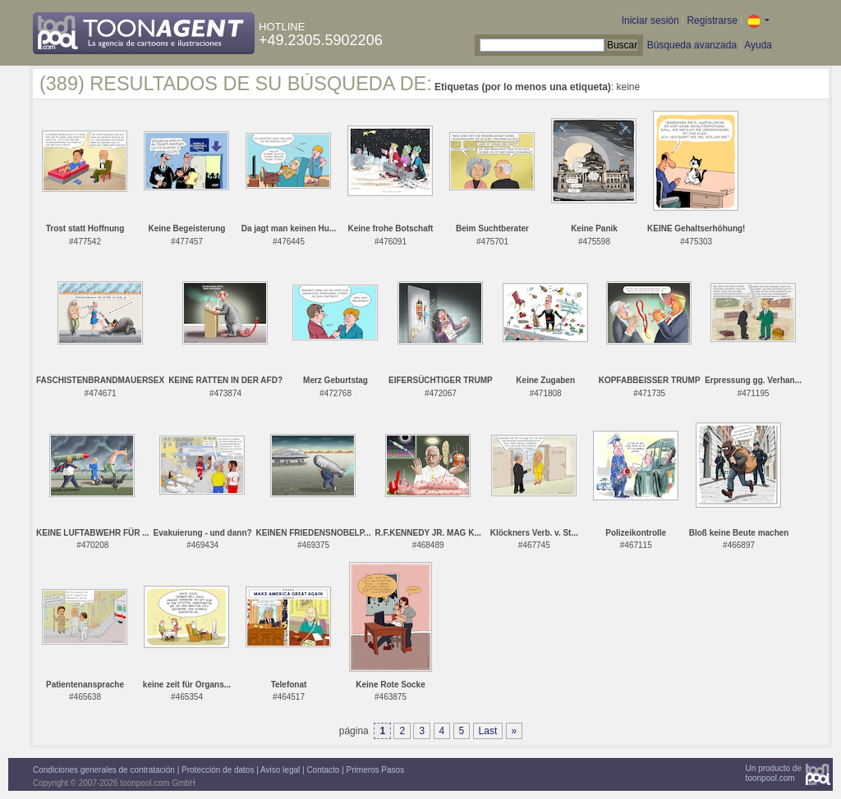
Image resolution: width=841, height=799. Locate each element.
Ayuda (758, 45)
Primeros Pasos (376, 769)
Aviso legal (280, 769)
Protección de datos (218, 769)
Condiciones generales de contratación (104, 769)
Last (488, 731)
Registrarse (712, 20)
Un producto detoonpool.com (774, 773)
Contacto (322, 769)
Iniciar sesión (650, 20)
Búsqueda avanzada (692, 45)
